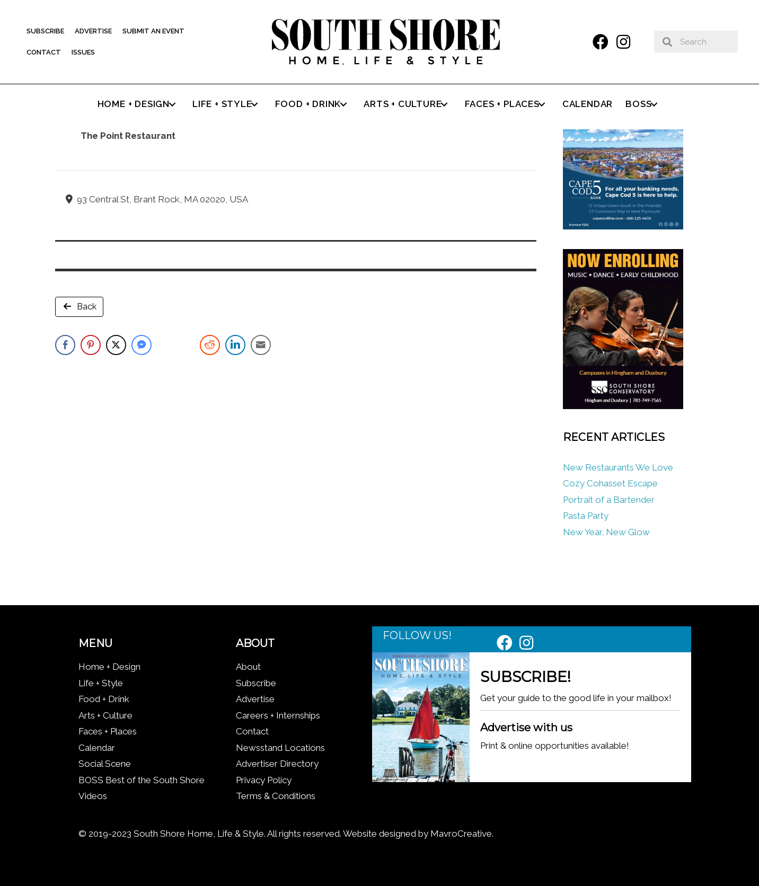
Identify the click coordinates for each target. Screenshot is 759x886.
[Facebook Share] (65, 345)
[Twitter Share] (116, 345)
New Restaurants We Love (618, 467)
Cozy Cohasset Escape (610, 483)
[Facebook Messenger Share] (141, 345)
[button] (600, 41)
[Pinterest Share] (91, 345)
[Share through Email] (261, 345)
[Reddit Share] (210, 345)
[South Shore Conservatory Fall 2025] (623, 406)
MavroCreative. (461, 833)
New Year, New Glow (606, 532)
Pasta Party (585, 515)
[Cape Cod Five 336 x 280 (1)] (623, 226)
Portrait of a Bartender (609, 499)
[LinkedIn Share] (235, 345)
